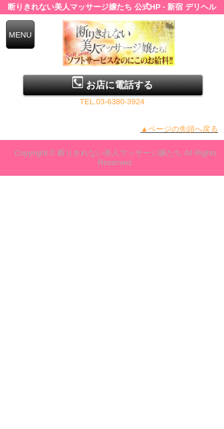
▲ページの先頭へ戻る (179, 129)
